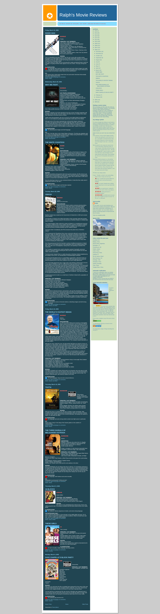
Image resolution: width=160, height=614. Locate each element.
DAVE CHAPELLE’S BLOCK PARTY (59, 557)
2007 (96, 47)
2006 (96, 49)
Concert (50, 600)
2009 (96, 43)
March (97, 70)
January (98, 97)
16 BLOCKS (50, 489)
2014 (96, 33)
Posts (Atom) (55, 607)
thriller (50, 78)
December (98, 51)
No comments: (62, 77)
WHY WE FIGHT (51, 85)
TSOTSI (48, 387)
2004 (96, 101)
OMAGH (48, 194)
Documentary (52, 138)
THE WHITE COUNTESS (54, 142)
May (97, 66)
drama (50, 188)
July (97, 61)
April (97, 68)
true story (55, 305)
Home (66, 604)
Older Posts (85, 604)
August (98, 59)
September (99, 57)
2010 (96, 41)
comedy (51, 551)
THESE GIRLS (50, 523)
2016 (96, 31)
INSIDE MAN (50, 33)
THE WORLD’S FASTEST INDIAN (58, 312)
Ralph (96, 203)
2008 (96, 45)
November (98, 53)
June (97, 64)
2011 (96, 39)
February (98, 95)
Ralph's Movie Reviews (83, 15)
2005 (96, 99)
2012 (96, 37)
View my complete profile (99, 215)
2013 (96, 35)
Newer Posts (48, 604)
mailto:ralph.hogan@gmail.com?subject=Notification (101, 276)
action (50, 519)
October (98, 55)
